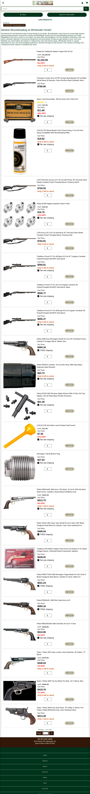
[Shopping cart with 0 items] (87, 3)
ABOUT (45, 766)
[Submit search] (86, 9)
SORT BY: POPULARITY (67, 14)
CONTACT (45, 772)
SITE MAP (45, 788)
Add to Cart (69, 70)
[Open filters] (23, 15)
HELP (45, 783)
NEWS (45, 777)
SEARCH (45, 761)
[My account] (82, 3)
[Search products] (42, 9)
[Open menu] (3, 3)
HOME (45, 755)
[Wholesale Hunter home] (43, 3)
